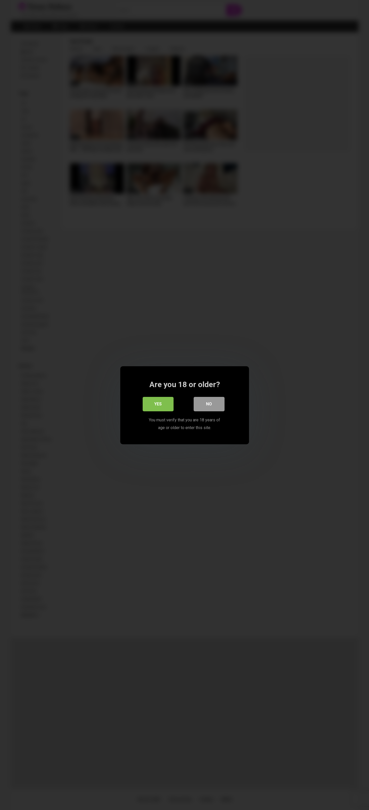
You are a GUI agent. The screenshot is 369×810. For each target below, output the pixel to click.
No (209, 403)
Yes (158, 403)
